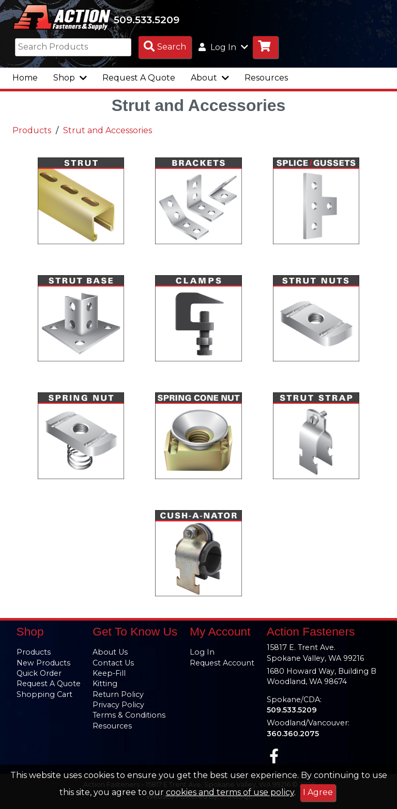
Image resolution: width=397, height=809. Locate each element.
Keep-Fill (109, 673)
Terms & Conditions (129, 715)
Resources (266, 79)
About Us (110, 652)
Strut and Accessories (107, 131)
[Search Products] (165, 48)
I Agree (318, 792)
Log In (202, 652)
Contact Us (113, 663)
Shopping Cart (44, 694)
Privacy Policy (118, 704)
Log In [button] (223, 48)
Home (25, 79)
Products (31, 131)
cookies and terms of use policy (230, 792)
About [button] (210, 79)
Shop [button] (70, 79)
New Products (43, 663)
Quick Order (39, 673)
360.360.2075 (293, 733)
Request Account (222, 663)
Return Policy (118, 694)
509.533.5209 (151, 20)
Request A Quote (138, 79)
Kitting (105, 684)
